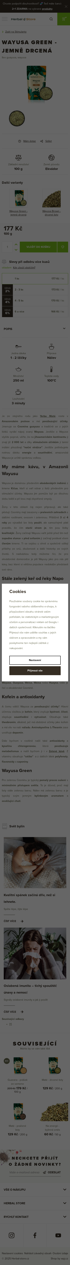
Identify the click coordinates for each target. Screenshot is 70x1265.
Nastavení (35, 660)
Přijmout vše (35, 670)
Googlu (53, 622)
